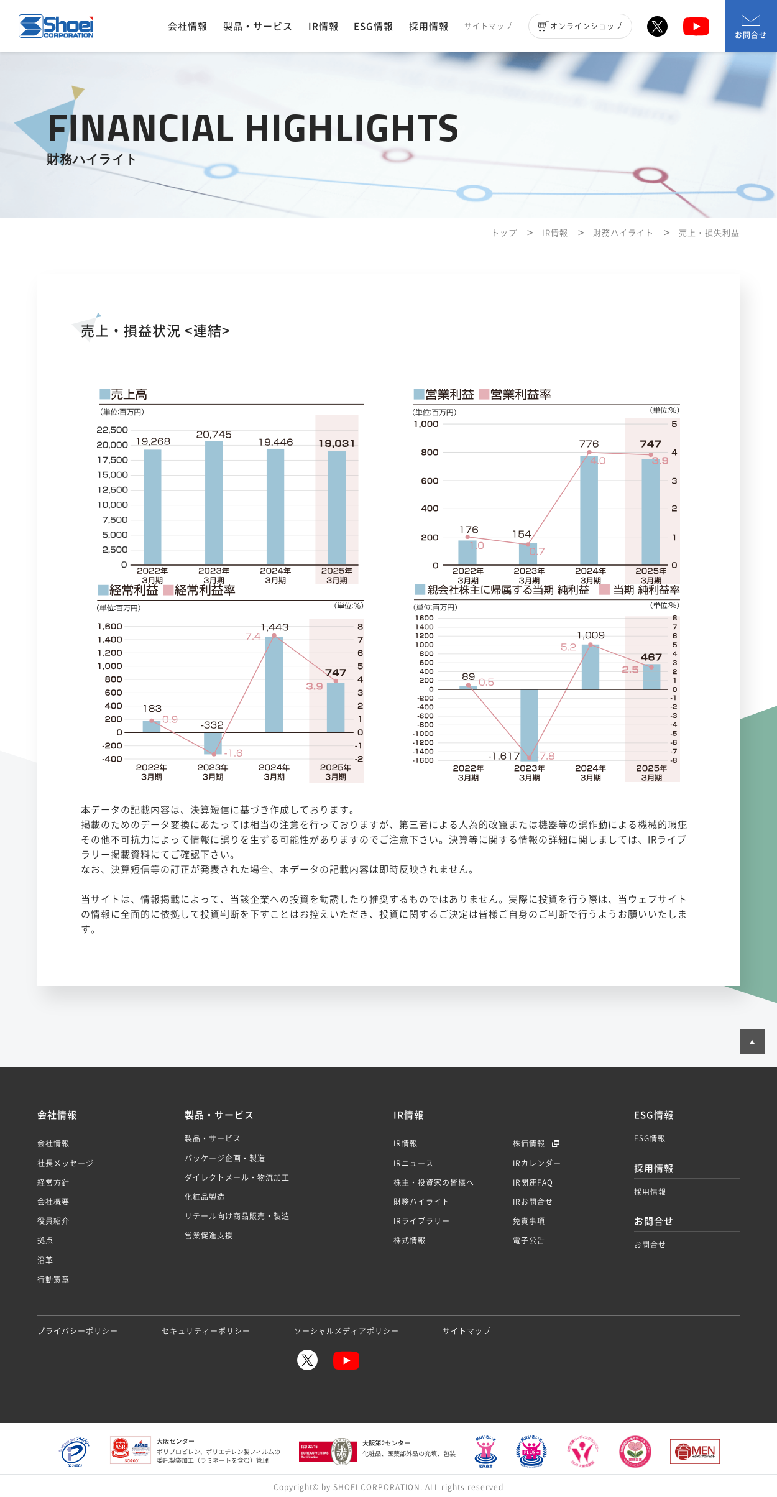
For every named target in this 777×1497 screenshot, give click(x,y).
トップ (504, 232)
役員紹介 (53, 1221)
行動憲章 (53, 1279)
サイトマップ (488, 26)
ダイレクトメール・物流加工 (237, 1177)
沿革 (45, 1260)
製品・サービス (258, 26)
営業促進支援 (209, 1235)
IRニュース (413, 1163)
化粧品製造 (205, 1196)
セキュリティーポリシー (206, 1331)
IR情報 (323, 26)
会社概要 (53, 1201)
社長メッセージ (65, 1163)
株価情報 (530, 1143)
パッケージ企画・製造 (225, 1158)
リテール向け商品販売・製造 (237, 1216)
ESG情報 (373, 26)
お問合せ (751, 27)
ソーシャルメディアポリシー (346, 1331)
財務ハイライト (623, 232)
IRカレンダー (537, 1163)
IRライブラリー (421, 1221)
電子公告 (529, 1240)
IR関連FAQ (533, 1182)
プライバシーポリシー (77, 1331)
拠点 (45, 1240)
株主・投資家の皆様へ (433, 1182)
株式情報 (409, 1240)
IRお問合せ (533, 1201)
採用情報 (429, 26)
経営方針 (53, 1182)
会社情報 (188, 26)
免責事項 (529, 1221)
